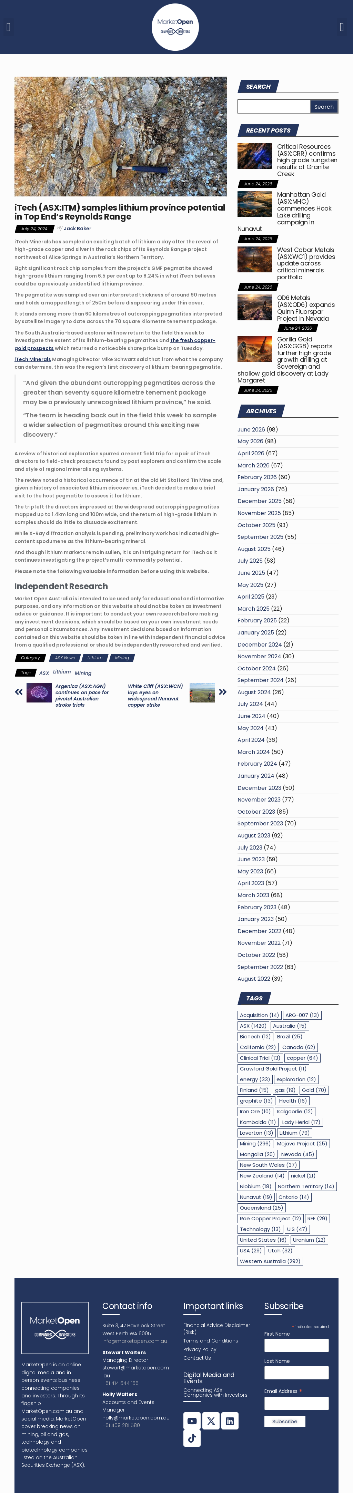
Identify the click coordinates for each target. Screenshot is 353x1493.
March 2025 (254, 609)
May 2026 (250, 441)
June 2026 (251, 430)
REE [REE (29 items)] (317, 1218)
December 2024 (260, 645)
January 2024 (256, 776)
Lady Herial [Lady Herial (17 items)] (301, 1122)
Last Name (277, 1361)
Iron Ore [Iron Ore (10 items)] (255, 1111)
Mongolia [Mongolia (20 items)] (257, 1154)
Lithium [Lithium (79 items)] (295, 1132)
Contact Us (197, 1358)
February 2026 (257, 477)
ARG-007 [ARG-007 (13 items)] (302, 1015)
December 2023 (259, 788)
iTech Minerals (32, 359)
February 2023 (257, 907)
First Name (277, 1333)
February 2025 (257, 620)
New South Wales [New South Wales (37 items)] (268, 1165)
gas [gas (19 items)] (285, 1090)
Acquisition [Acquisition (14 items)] (259, 1015)
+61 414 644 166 (120, 1383)
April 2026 (251, 453)
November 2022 (259, 943)
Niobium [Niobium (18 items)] (256, 1186)
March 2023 (253, 895)
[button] (8, 27)
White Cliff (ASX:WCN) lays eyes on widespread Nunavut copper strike (155, 695)
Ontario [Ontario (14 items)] (294, 1197)
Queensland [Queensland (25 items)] (261, 1207)
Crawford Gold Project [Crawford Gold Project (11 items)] (273, 1068)
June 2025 (251, 573)
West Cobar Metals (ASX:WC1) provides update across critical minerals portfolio (306, 263)
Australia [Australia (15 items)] (290, 1025)
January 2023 (256, 919)
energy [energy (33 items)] (255, 1079)
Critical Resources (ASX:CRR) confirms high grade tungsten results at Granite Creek (307, 160)
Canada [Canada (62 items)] (298, 1047)
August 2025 (254, 549)
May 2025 (250, 585)
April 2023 (251, 883)
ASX (44, 673)
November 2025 (259, 513)
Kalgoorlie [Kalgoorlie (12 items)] (295, 1111)
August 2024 (254, 692)
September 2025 (260, 537)
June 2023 (251, 859)
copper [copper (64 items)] (302, 1057)
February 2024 (257, 764)
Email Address (283, 1391)
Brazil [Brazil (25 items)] (290, 1036)
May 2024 (251, 728)
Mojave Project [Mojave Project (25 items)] (302, 1143)
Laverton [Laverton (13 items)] (256, 1132)
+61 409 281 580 (121, 1425)
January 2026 (256, 489)
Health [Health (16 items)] (293, 1100)
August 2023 (254, 836)
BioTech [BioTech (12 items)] (255, 1036)
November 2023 (259, 800)
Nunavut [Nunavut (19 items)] (256, 1197)
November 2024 (259, 656)
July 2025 (250, 561)
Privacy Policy (199, 1349)
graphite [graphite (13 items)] (256, 1100)
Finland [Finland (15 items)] (254, 1090)
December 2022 (259, 931)
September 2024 (261, 680)
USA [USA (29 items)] (251, 1250)
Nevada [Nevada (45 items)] (297, 1154)
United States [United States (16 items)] (263, 1239)
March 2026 (254, 465)
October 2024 (257, 668)
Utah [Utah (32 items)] (280, 1250)
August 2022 (254, 979)
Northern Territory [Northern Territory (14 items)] (306, 1186)
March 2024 (254, 752)
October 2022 (256, 955)
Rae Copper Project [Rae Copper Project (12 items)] (270, 1218)
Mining (122, 658)
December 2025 (260, 501)
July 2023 (250, 848)
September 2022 (260, 967)
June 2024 (251, 716)
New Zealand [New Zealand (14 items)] (262, 1175)
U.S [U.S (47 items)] (297, 1229)
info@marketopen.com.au (134, 1341)
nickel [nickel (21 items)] (303, 1175)
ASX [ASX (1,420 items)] (253, 1025)
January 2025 (256, 633)
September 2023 (260, 823)
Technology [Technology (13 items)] (260, 1229)
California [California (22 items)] (258, 1047)
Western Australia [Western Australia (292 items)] (270, 1261)
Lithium (95, 658)
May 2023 (250, 871)
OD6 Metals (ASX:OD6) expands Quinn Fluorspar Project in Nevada (306, 307)
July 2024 (250, 704)
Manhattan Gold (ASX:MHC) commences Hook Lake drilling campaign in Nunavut (285, 211)
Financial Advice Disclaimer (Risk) (216, 1329)
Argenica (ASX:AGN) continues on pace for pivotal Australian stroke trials (82, 695)
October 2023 (256, 812)
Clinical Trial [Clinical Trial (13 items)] (260, 1057)
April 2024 (251, 740)
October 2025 (256, 525)
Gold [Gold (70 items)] (314, 1090)
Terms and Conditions (210, 1340)
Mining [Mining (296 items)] (255, 1143)
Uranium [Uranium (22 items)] (309, 1239)
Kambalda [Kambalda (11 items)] (258, 1122)
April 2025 (251, 597)
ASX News (65, 658)
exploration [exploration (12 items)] (296, 1079)
